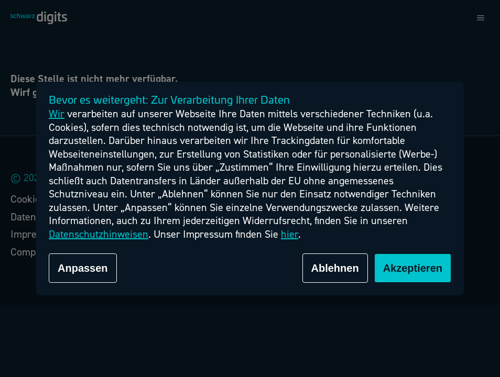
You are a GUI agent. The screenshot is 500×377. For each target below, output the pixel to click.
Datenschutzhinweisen (98, 234)
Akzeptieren (412, 268)
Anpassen (83, 268)
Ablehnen (335, 268)
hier (289, 234)
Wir (56, 113)
